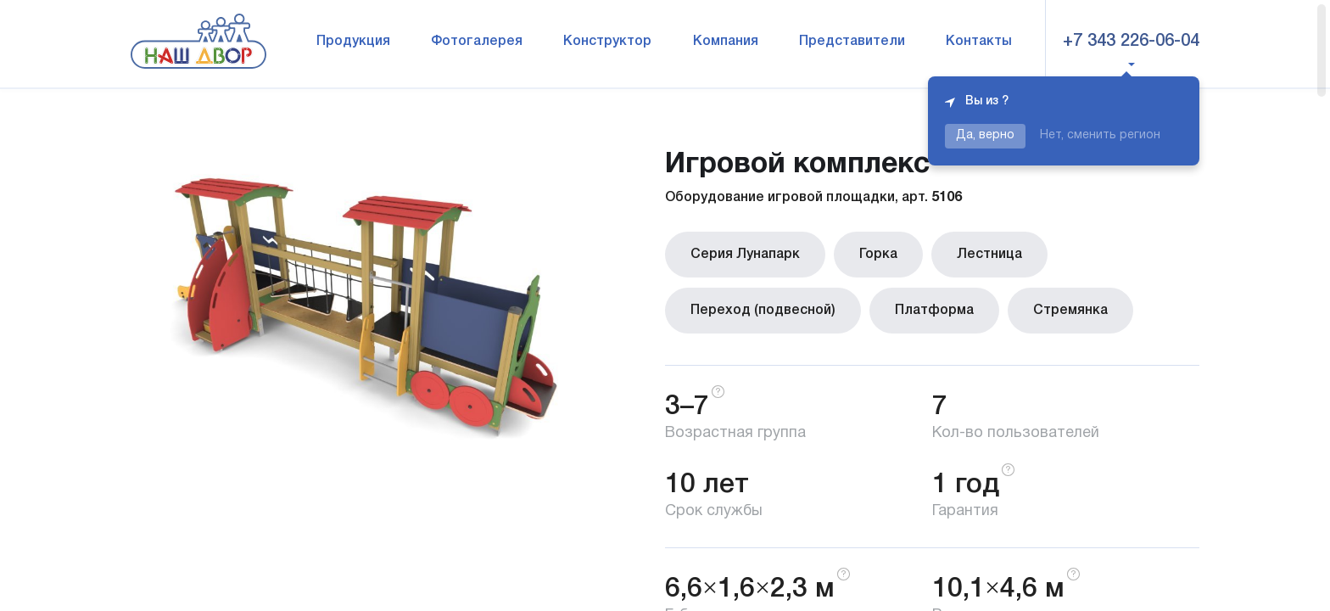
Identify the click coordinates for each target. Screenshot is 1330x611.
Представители (852, 42)
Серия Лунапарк (745, 255)
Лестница (989, 255)
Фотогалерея (476, 42)
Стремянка (1070, 311)
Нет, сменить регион (1100, 135)
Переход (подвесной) (762, 311)
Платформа (934, 311)
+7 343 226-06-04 (1131, 41)
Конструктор (607, 42)
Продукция (353, 42)
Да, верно (985, 135)
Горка (878, 255)
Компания (725, 42)
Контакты (979, 42)
